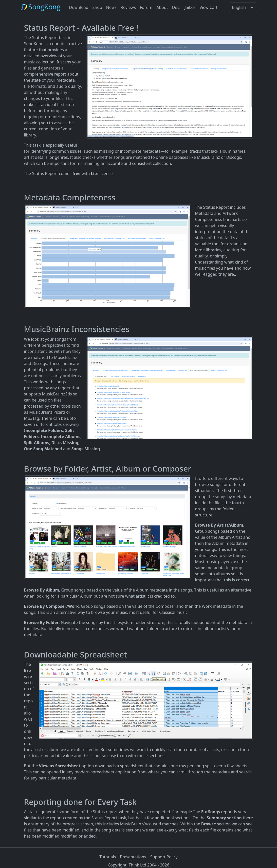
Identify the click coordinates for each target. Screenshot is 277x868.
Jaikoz (190, 7)
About (162, 7)
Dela (176, 7)
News (111, 7)
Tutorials (107, 857)
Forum (146, 7)
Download (78, 7)
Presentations (133, 857)
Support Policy (164, 857)
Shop (97, 7)
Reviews (128, 7)
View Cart (209, 7)
